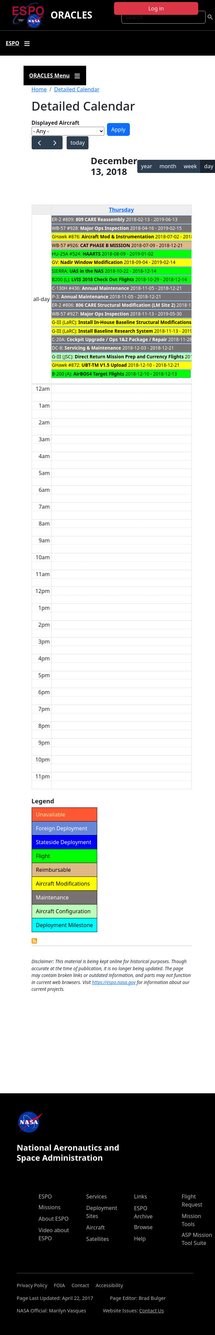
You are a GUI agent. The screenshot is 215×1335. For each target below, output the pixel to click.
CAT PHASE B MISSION (105, 245)
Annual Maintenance (105, 288)
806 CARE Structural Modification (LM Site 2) (125, 305)
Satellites (97, 1239)
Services (96, 1196)
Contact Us (151, 1310)
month (167, 166)
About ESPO (54, 1218)
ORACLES (71, 14)
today (77, 142)
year (146, 166)
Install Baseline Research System (115, 331)
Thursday (121, 209)
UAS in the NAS (86, 271)
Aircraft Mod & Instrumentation (117, 236)
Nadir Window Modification (91, 262)
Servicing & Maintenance (93, 348)
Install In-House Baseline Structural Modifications (134, 322)
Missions (50, 1207)
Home (39, 89)
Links (140, 1196)
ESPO (45, 1196)
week (190, 166)
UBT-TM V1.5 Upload (104, 365)
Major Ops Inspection (104, 228)
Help (140, 1238)
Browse (143, 1227)
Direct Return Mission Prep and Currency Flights (129, 356)
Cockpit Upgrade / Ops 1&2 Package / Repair (117, 339)
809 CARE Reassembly (100, 219)
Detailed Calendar (76, 89)
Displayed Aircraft (55, 122)
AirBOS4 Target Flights (98, 373)
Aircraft (95, 1227)
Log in (156, 8)
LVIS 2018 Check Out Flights (102, 279)
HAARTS (91, 253)
